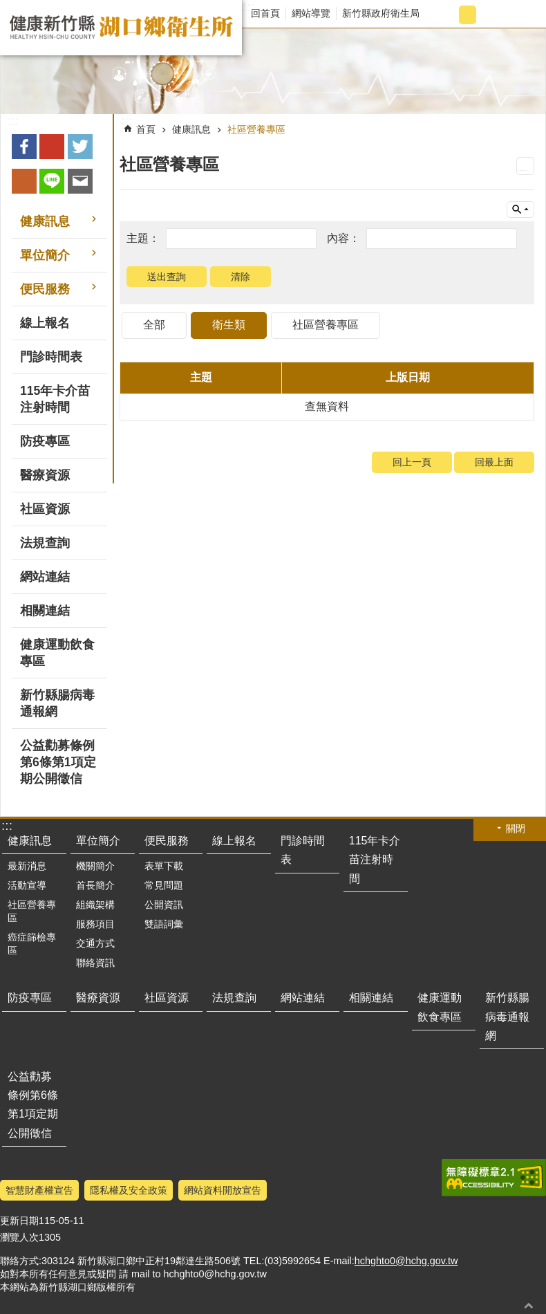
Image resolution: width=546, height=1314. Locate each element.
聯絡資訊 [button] (95, 962)
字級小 (444, 15)
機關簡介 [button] (95, 865)
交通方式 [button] (95, 943)
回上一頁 (412, 462)
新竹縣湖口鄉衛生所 (121, 27)
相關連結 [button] (45, 611)
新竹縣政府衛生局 (381, 13)
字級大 (490, 15)
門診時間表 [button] (51, 357)
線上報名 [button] (45, 323)
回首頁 (265, 13)
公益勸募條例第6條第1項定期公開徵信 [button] (58, 762)
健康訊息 (191, 129)
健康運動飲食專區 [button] (57, 653)
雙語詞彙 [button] (163, 923)
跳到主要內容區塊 (7, 7)
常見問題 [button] (163, 885)
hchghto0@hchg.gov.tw (406, 1260)
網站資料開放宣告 (222, 1190)
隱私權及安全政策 (128, 1190)
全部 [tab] (154, 325)
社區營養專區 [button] (32, 911)
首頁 (146, 129)
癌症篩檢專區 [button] (32, 944)
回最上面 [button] (528, 1305)
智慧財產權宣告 (39, 1190)
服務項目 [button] (95, 923)
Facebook (24, 146)
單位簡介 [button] (45, 255)
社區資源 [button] (45, 509)
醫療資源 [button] (45, 475)
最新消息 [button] (27, 865)
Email (80, 181)
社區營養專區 (256, 129)
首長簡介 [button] (95, 885)
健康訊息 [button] (45, 221)
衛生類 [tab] (228, 325)
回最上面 (494, 462)
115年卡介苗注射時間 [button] (55, 399)
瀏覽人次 (19, 1237)
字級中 (467, 15)
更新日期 (19, 1220)
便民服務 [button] (45, 289)
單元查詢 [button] (520, 209)
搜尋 (523, 15)
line (51, 181)
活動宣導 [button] (27, 885)
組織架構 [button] (95, 904)
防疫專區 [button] (45, 441)
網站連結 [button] (45, 577)
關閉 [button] (515, 828)
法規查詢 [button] (45, 543)
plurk (24, 181)
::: (248, 7)
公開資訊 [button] (163, 904)
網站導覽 (311, 13)
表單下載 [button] (163, 865)
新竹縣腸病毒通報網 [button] (57, 703)
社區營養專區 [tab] (325, 325)
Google (51, 146)
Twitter (80, 146)
